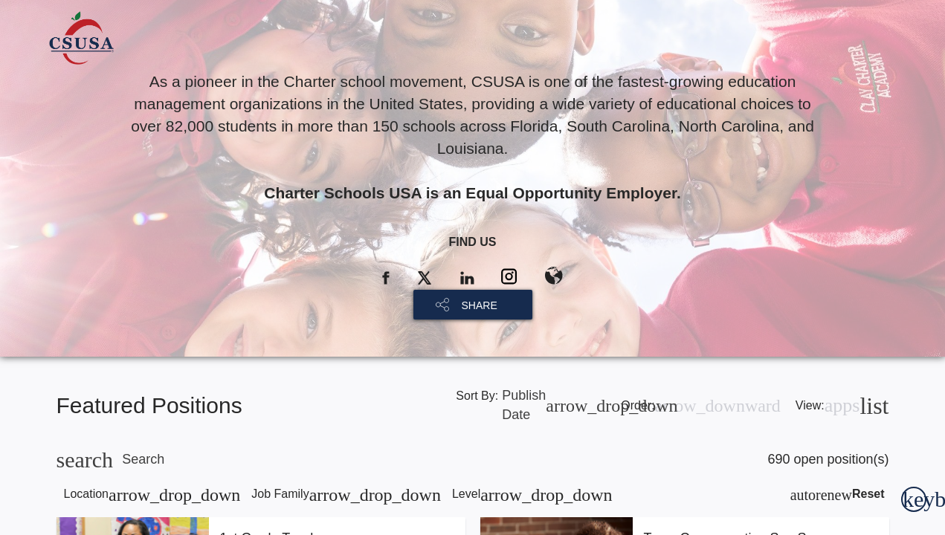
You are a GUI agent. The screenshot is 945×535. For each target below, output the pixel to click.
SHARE (479, 305)
